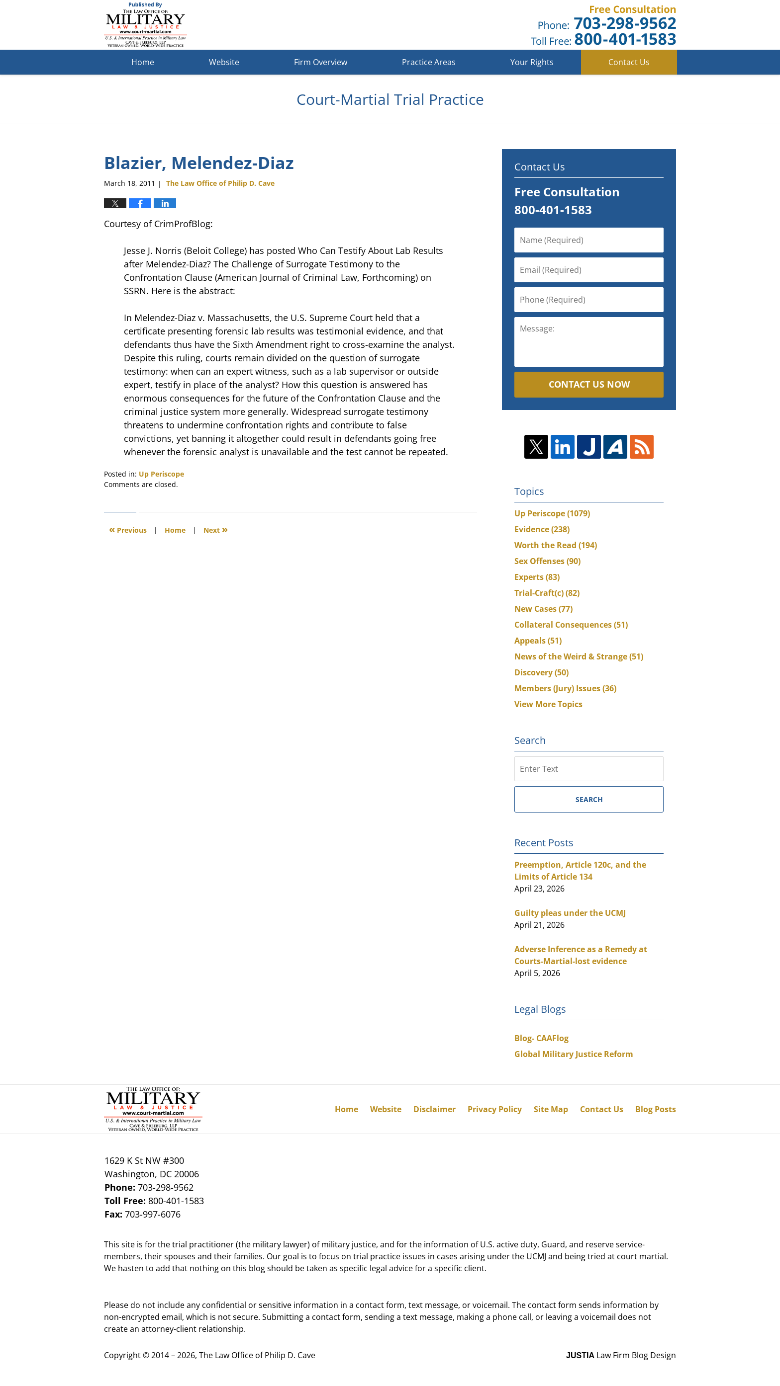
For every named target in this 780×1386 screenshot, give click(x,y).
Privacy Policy (495, 1109)
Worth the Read (555, 545)
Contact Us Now (589, 384)
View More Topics (548, 704)
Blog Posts (655, 1109)
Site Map (551, 1109)
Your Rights (532, 62)
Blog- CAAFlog (541, 1038)
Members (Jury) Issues (565, 688)
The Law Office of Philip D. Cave (257, 1355)
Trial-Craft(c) (547, 592)
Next (215, 529)
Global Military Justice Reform (573, 1054)
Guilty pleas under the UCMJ (570, 912)
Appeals (538, 640)
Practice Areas (429, 62)
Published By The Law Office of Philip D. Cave (603, 25)
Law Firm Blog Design (621, 1355)
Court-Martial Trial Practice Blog (145, 24)
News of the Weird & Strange (578, 656)
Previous (128, 529)
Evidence (542, 529)
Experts (537, 576)
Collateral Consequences (571, 624)
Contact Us (629, 62)
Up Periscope (161, 474)
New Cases (543, 608)
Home (142, 62)
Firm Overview (320, 62)
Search (589, 799)
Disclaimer (434, 1109)
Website (224, 62)
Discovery (541, 672)
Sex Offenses (547, 561)
